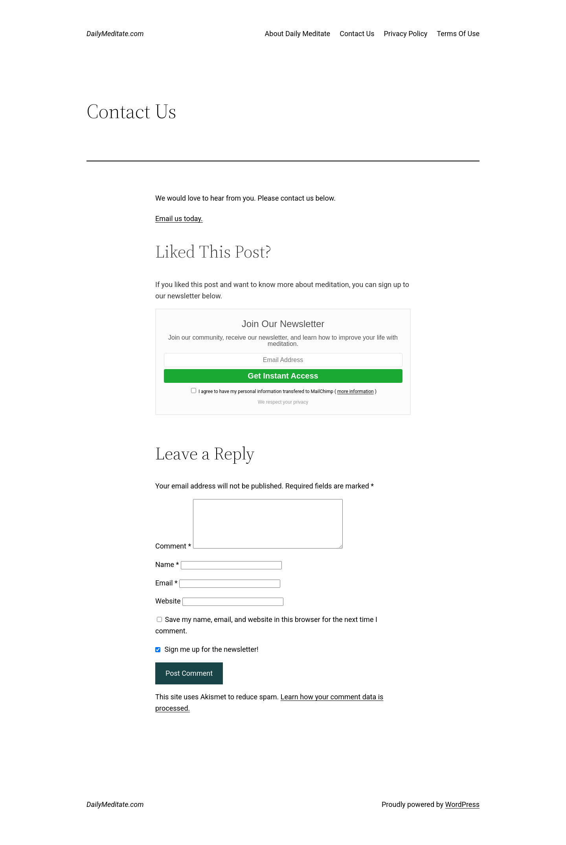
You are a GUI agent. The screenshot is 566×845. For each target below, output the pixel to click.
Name (167, 574)
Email (166, 592)
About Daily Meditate (298, 33)
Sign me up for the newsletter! (207, 659)
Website (167, 610)
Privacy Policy (406, 33)
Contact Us (357, 33)
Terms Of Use (458, 33)
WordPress (462, 814)
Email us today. (179, 218)
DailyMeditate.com (115, 33)
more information (355, 391)
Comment (173, 555)
